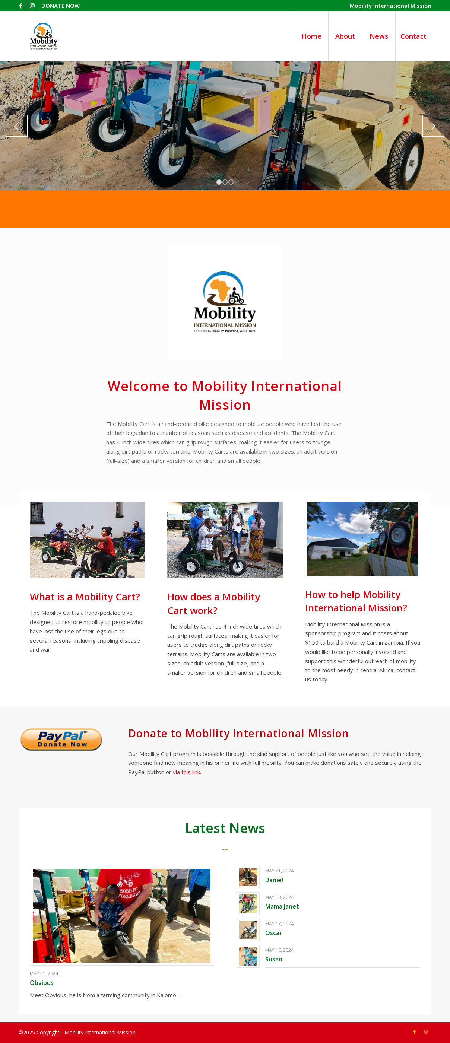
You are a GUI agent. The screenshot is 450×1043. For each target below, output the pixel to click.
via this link (186, 772)
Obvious (42, 983)
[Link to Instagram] (32, 5)
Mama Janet (282, 906)
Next (433, 126)
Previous (17, 126)
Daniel (274, 880)
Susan (273, 959)
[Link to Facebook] (20, 5)
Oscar (273, 933)
